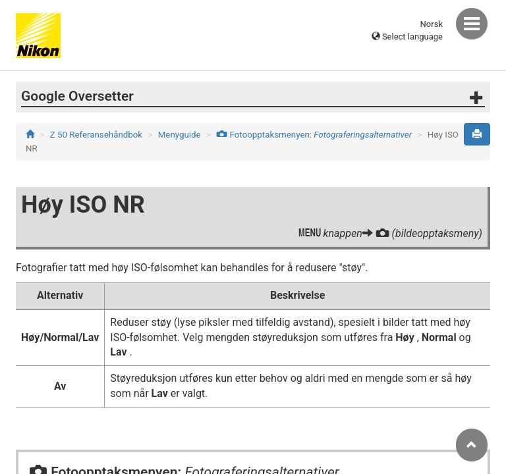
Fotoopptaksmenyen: (314, 135)
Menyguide (179, 135)
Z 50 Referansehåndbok (96, 135)
